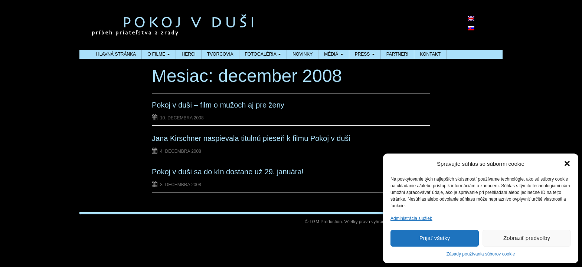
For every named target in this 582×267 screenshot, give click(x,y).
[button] (567, 163)
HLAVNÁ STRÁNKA (116, 54)
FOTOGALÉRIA (263, 54)
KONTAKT (430, 54)
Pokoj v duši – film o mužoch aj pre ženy (218, 105)
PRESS (365, 54)
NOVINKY (302, 54)
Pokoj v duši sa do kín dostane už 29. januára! (228, 172)
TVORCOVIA (220, 54)
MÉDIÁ (333, 54)
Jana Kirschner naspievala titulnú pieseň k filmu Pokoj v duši (251, 138)
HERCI (188, 54)
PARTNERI (397, 54)
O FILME (158, 54)
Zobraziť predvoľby (526, 238)
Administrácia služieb (411, 218)
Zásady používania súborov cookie (481, 254)
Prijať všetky (434, 238)
